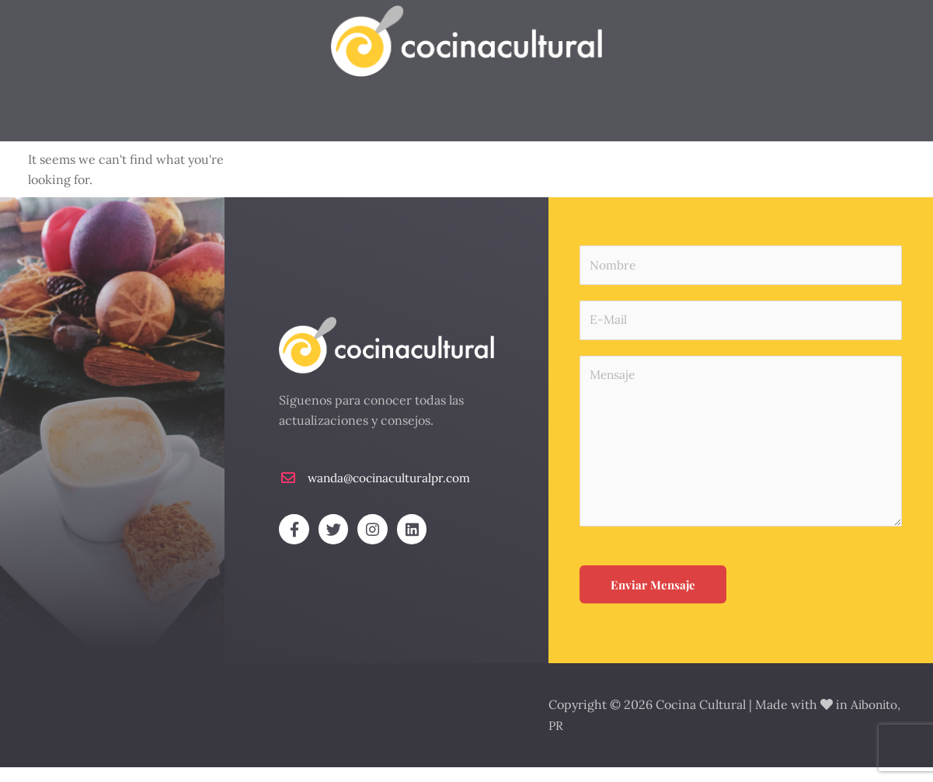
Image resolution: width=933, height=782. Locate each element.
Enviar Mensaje (653, 601)
